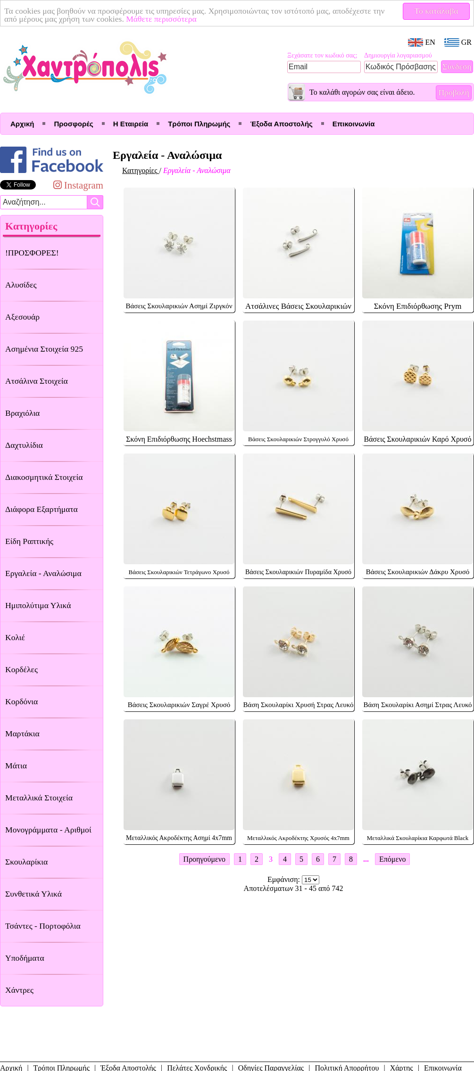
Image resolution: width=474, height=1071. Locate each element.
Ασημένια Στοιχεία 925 (44, 349)
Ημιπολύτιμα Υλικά (38, 605)
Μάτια (16, 765)
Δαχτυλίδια (24, 445)
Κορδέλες (21, 669)
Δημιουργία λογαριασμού (398, 55)
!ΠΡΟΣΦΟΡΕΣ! (32, 252)
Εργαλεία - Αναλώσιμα (43, 573)
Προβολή (453, 92)
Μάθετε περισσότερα (161, 19)
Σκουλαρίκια (26, 861)
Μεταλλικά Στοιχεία (39, 797)
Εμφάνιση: (284, 879)
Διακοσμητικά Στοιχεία (44, 477)
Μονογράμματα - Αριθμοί (48, 829)
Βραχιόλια (22, 413)
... (366, 859)
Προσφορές (73, 124)
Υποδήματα (24, 958)
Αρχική (22, 124)
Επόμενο (392, 859)
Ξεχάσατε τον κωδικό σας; (322, 55)
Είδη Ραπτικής (29, 541)
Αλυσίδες (21, 284)
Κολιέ (15, 637)
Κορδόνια (21, 701)
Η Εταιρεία (130, 124)
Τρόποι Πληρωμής (199, 124)
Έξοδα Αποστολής (281, 124)
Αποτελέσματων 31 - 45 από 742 (293, 888)
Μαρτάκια (22, 733)
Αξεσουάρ (22, 316)
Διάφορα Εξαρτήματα (41, 509)
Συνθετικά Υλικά (33, 893)
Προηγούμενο (204, 859)
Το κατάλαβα (436, 11)
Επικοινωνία (354, 124)
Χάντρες (19, 990)
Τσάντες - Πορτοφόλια (43, 926)
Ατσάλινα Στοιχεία (36, 381)
